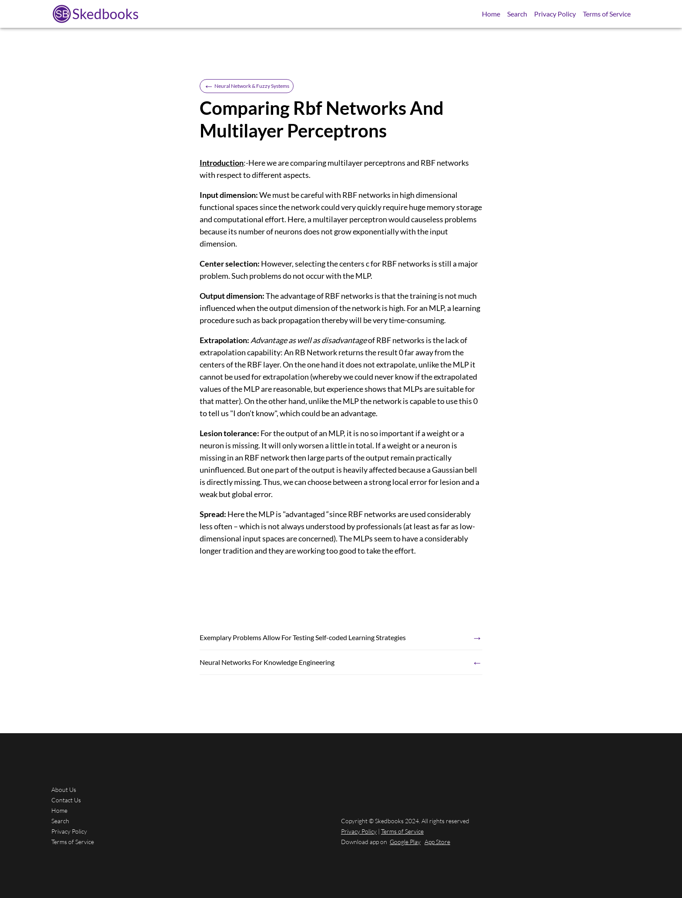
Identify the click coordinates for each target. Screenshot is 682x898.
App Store (437, 841)
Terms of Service (607, 14)
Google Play (405, 841)
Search (517, 14)
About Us (63, 789)
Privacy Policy (555, 14)
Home (491, 14)
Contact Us (66, 800)
